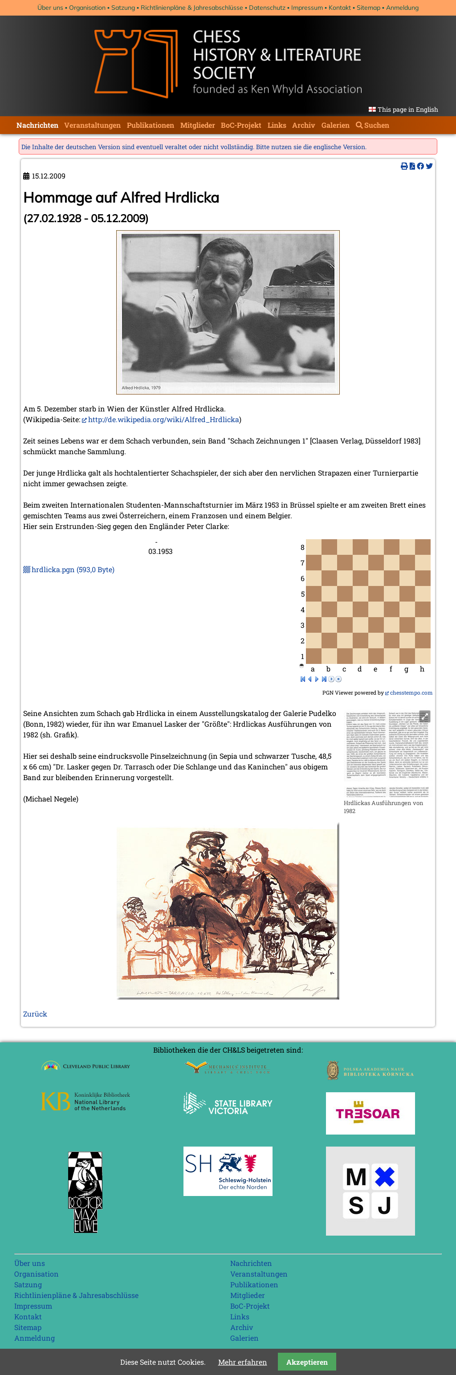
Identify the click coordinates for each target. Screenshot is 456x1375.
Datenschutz (267, 8)
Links (277, 125)
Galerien (336, 125)
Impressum (307, 8)
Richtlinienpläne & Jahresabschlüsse (192, 8)
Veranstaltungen (92, 125)
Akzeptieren (307, 1362)
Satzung (123, 8)
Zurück (35, 1013)
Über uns (50, 8)
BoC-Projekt (241, 125)
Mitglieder (197, 125)
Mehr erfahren (242, 1362)
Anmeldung (402, 8)
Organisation (87, 8)
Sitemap (368, 8)
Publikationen (150, 125)
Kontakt (340, 8)
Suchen (376, 125)
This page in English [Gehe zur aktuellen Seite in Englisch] (408, 109)
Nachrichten (37, 125)
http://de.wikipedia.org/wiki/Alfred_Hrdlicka (163, 419)
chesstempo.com (411, 692)
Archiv (303, 125)
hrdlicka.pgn (73, 569)
